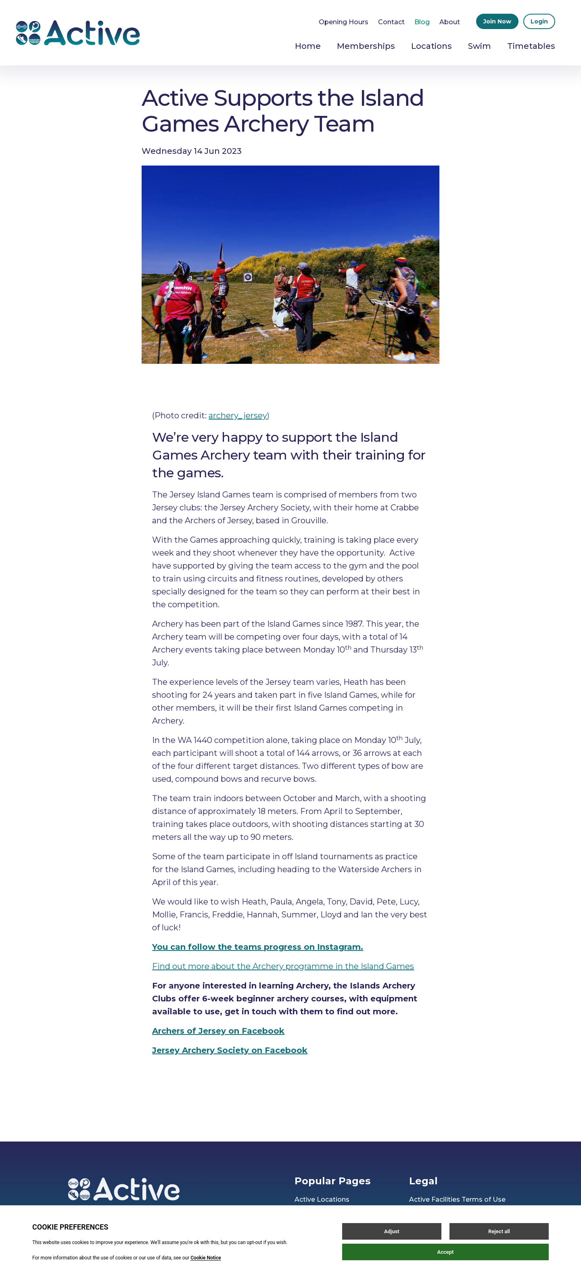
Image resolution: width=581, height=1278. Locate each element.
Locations (431, 46)
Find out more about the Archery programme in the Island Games (283, 966)
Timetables (531, 46)
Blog (422, 22)
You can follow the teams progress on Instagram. (257, 947)
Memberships (366, 46)
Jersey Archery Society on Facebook (229, 1050)
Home (308, 46)
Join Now (497, 21)
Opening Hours (343, 22)
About (449, 22)
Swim (479, 46)
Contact (391, 22)
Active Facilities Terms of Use (457, 1199)
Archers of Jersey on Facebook (218, 1031)
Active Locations (322, 1199)
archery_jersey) (239, 415)
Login (539, 21)
